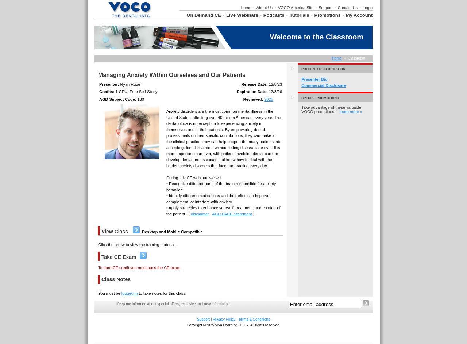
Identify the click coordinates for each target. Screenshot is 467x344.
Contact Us (348, 7)
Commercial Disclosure (323, 85)
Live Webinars (242, 15)
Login (368, 7)
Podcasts (274, 15)
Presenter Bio (314, 79)
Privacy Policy (224, 319)
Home (245, 7)
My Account (359, 15)
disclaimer (200, 214)
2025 (268, 99)
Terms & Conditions (254, 319)
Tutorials (299, 15)
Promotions (327, 15)
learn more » (351, 112)
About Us (264, 7)
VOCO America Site (295, 7)
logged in (129, 293)
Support (326, 7)
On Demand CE (203, 15)
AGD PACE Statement (232, 214)
